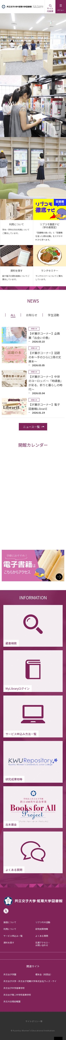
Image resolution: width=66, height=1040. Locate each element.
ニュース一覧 (31, 427)
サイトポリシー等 (34, 1021)
